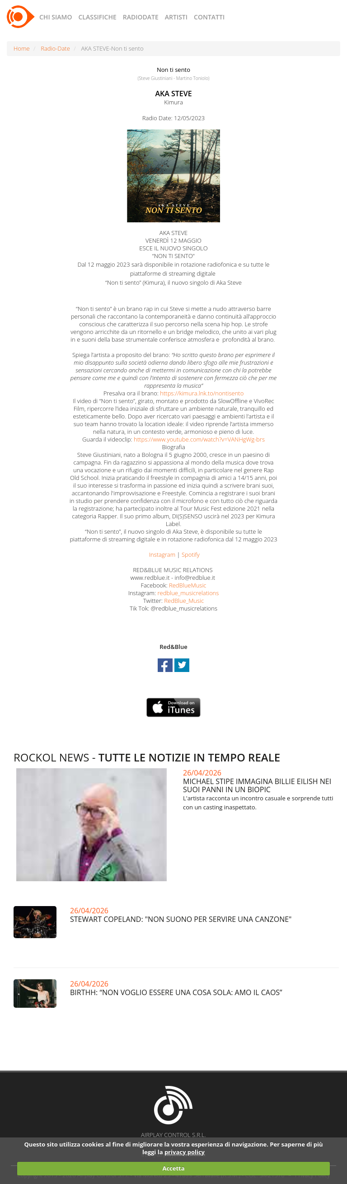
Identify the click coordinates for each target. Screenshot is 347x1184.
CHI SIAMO (55, 17)
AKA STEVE (173, 94)
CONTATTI (209, 17)
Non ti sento (173, 70)
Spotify (191, 554)
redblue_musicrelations (188, 593)
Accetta (173, 1168)
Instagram (162, 554)
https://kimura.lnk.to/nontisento (202, 393)
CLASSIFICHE (97, 17)
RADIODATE (141, 17)
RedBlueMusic (187, 585)
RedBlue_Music (184, 601)
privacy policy (184, 1152)
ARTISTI (176, 17)
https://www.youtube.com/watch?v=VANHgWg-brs (199, 439)
